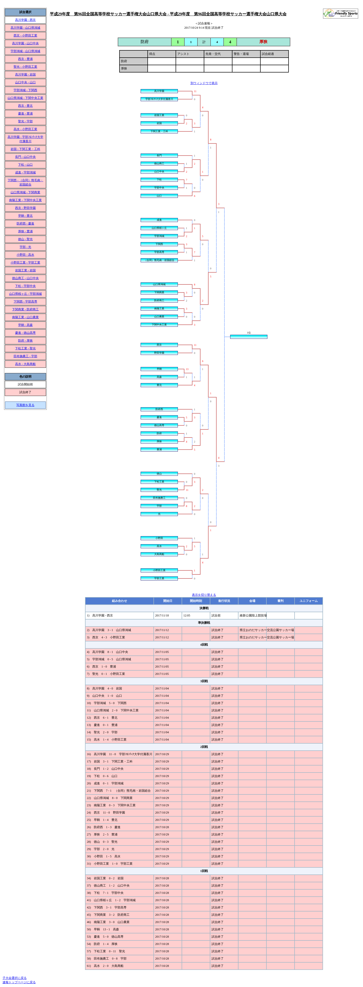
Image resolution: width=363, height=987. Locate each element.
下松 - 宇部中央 (25, 286)
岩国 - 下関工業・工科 (25, 149)
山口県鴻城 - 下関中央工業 (25, 98)
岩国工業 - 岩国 (25, 270)
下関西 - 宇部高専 (25, 301)
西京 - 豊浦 (25, 59)
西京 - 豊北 (25, 105)
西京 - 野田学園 (25, 208)
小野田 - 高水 (25, 255)
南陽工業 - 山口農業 (25, 317)
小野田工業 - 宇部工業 (25, 262)
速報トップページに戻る (19, 982)
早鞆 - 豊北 (25, 215)
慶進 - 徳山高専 (25, 333)
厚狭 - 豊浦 (25, 231)
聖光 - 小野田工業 (25, 66)
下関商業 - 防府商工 (25, 309)
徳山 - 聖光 (25, 239)
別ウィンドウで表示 (204, 83)
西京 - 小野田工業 (25, 35)
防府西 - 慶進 (25, 223)
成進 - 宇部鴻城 (25, 172)
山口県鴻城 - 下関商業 (25, 192)
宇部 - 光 (25, 247)
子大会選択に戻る (15, 978)
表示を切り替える (204, 595)
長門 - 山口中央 (25, 157)
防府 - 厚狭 (25, 340)
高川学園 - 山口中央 (25, 43)
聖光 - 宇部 (25, 121)
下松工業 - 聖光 (25, 348)
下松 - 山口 (25, 164)
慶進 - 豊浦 (25, 113)
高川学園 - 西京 (25, 20)
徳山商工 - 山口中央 (25, 278)
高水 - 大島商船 (25, 364)
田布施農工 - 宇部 (25, 356)
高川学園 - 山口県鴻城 (25, 27)
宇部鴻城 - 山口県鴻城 (25, 51)
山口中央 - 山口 (25, 82)
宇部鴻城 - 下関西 (25, 90)
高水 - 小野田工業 (25, 129)
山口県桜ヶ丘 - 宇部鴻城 (25, 294)
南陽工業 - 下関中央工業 (25, 200)
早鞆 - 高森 (25, 325)
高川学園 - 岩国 (25, 74)
